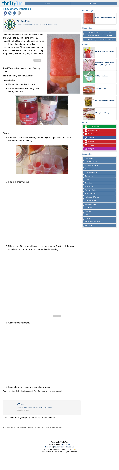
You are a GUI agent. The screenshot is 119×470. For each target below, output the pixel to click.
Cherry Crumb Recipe (102, 113)
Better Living (89, 158)
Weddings (88, 225)
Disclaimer (49, 447)
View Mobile (65, 444)
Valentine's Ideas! (92, 130)
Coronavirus (89, 176)
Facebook (89, 138)
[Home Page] (12, 1)
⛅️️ (75, 449)
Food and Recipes (93, 32)
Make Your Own (90, 204)
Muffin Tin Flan (100, 88)
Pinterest (89, 141)
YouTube (89, 145)
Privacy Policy (59, 447)
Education (88, 183)
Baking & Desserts (93, 36)
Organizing (88, 207)
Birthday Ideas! (91, 134)
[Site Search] (93, 3)
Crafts (87, 179)
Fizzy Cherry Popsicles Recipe (105, 17)
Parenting (88, 211)
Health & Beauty (90, 193)
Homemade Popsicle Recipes (104, 51)
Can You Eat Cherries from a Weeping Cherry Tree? (104, 64)
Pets (86, 215)
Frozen (89, 39)
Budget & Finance (91, 162)
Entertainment (89, 186)
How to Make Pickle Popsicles (104, 100)
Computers (88, 169)
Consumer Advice (91, 172)
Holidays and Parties (92, 197)
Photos (87, 218)
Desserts (109, 36)
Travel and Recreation (92, 222)
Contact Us (70, 447)
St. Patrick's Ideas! (92, 126)
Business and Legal (91, 165)
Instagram (89, 149)
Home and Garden (91, 200)
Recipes (109, 32)
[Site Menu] (47, 3)
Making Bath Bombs (102, 76)
